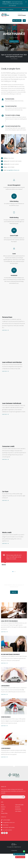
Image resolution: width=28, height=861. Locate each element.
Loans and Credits (19, 804)
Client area (16, 20)
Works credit (6, 532)
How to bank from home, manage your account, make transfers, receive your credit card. (12, 3)
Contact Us (10, 9)
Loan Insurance (5, 748)
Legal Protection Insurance (9, 621)
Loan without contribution (12, 362)
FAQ (2, 811)
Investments (18, 809)
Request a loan (14, 41)
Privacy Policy (4, 813)
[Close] (26, 1)
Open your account (19, 854)
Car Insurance (5, 686)
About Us (3, 9)
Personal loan (7, 317)
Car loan (5, 491)
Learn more (5, 330)
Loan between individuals (11, 403)
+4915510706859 (22, 15)
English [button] (24, 9)
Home (2, 804)
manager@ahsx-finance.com (13, 170)
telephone (20, 14)
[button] (12, 571)
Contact (3, 809)
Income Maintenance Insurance (10, 654)
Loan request (18, 811)
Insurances (17, 807)
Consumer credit (8, 446)
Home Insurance (5, 717)
